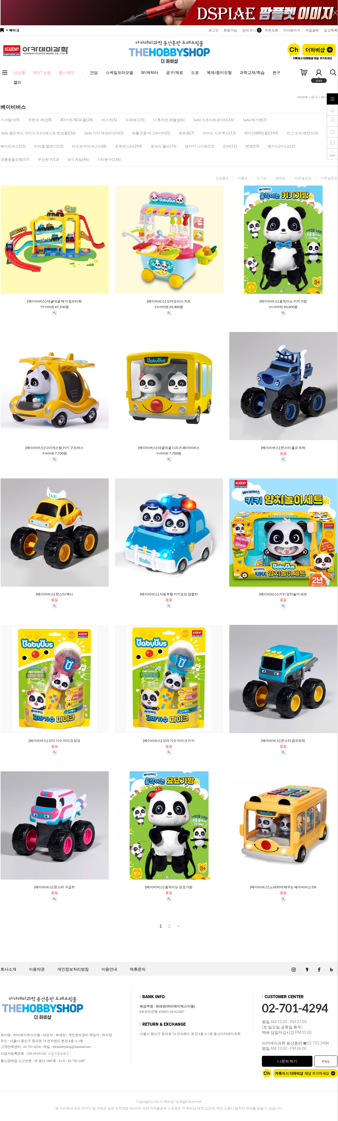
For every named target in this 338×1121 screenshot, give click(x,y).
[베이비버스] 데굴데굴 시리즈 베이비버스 (168, 448)
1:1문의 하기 (287, 1061)
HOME (303, 97)
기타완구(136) (109, 159)
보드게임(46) (78, 159)
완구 (276, 72)
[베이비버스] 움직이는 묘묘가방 (168, 887)
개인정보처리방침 (73, 969)
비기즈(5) (109, 119)
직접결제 (312, 30)
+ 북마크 (13, 30)
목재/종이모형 (219, 72)
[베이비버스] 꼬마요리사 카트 (169, 301)
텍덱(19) (252, 146)
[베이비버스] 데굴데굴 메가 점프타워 (54, 301)
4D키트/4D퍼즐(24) (76, 119)
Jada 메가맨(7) (254, 119)
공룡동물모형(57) (15, 159)
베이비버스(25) (13, 146)
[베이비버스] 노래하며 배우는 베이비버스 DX (283, 887)
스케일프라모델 (119, 72)
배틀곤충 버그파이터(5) (151, 133)
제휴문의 (138, 969)
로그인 (213, 30)
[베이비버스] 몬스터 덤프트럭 (283, 741)
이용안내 (109, 969)
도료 (195, 72)
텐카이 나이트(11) (199, 146)
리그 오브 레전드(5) (302, 133)
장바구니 (250, 30)
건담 (94, 72)
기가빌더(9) (10, 119)
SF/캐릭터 (149, 72)
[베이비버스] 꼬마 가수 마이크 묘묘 (54, 741)
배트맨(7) (186, 133)
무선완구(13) (48, 159)
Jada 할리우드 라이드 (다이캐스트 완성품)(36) (38, 133)
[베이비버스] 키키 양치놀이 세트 (283, 594)
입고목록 (330, 30)
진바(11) (230, 146)
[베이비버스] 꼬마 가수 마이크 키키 (169, 741)
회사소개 (8, 969)
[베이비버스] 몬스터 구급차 (54, 887)
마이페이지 (291, 30)
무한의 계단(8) (40, 119)
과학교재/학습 (252, 72)
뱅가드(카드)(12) (281, 146)
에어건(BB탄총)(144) (261, 133)
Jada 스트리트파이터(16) (213, 119)
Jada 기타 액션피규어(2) (104, 133)
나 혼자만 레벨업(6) (169, 119)
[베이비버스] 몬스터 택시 (54, 594)
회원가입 (230, 30)
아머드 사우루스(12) (219, 133)
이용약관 (37, 969)
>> (178, 926)
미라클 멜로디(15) (48, 146)
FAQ (325, 1061)
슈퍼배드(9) (134, 119)
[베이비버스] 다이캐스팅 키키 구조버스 (54, 448)
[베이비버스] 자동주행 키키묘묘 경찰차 (169, 594)
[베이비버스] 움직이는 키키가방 (283, 301)
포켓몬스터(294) (128, 146)
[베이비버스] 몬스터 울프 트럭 (283, 448)
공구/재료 (174, 72)
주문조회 (271, 30)
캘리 (17, 82)
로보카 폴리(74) (163, 146)
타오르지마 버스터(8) (89, 146)
